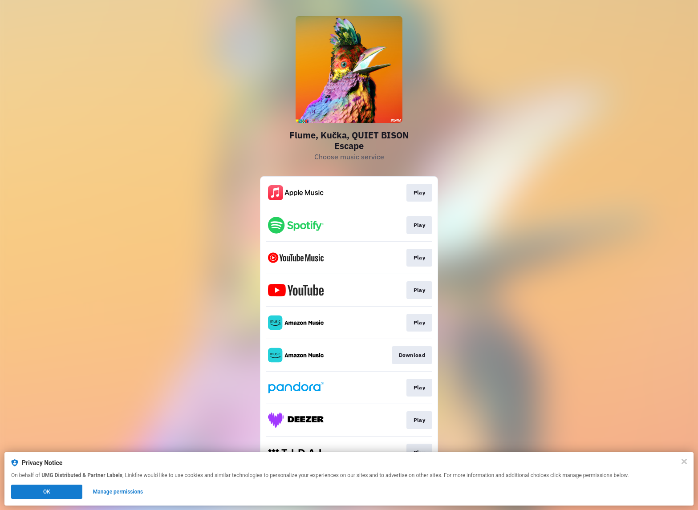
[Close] (684, 461)
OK (46, 492)
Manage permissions (118, 492)
